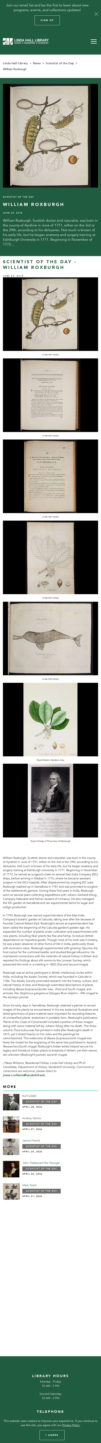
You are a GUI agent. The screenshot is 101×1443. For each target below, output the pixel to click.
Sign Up (47, 20)
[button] (93, 41)
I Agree (52, 1435)
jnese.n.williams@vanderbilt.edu (24, 1075)
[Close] (96, 14)
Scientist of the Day (60, 63)
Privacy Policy (71, 1425)
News (37, 63)
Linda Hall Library (15, 63)
